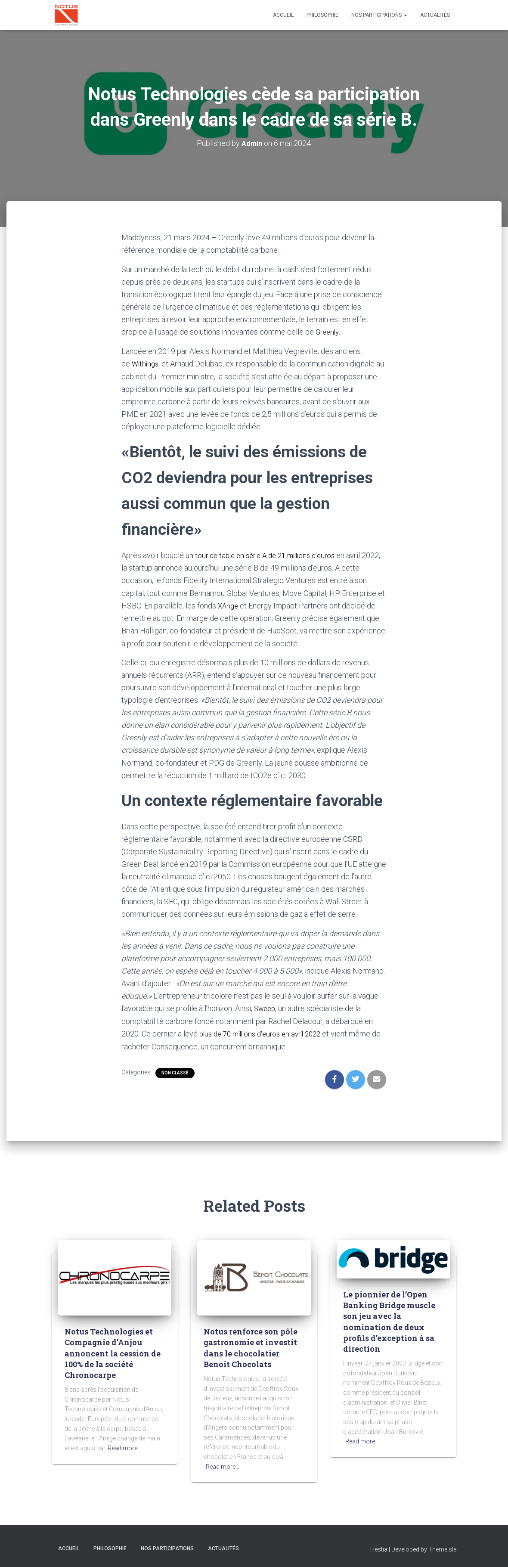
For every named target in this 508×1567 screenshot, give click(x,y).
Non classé (175, 1071)
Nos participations (379, 15)
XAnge (229, 604)
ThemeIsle (442, 1547)
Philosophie (322, 15)
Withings (146, 363)
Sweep (266, 1007)
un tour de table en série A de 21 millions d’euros (266, 554)
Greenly (328, 331)
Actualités (435, 15)
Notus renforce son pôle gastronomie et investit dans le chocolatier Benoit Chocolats (250, 1346)
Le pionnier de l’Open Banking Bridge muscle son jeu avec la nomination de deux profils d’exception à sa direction (389, 1320)
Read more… (124, 1446)
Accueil (283, 15)
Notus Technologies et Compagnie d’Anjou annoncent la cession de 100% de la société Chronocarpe (113, 1351)
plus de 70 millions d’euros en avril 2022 (265, 1031)
